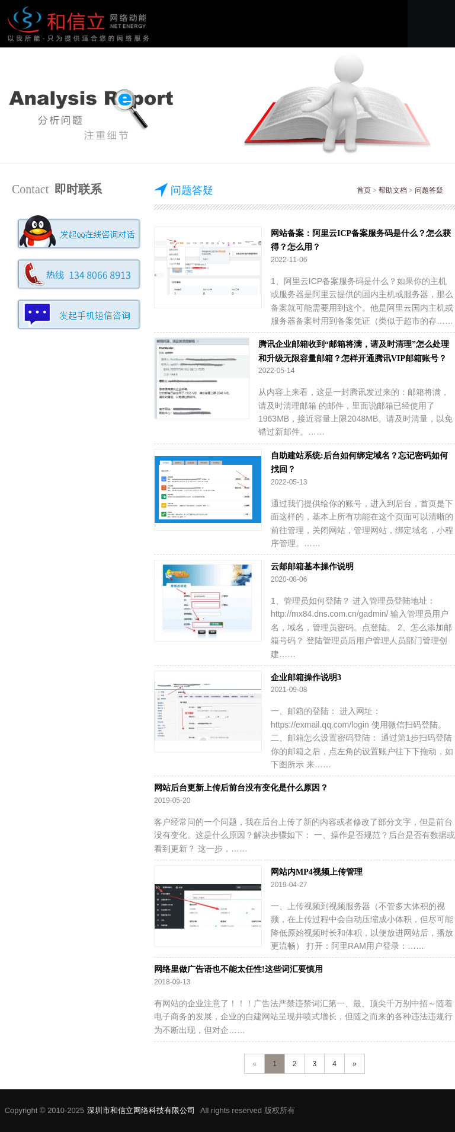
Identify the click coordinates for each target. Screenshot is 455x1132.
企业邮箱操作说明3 (306, 677)
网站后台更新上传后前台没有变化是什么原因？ (241, 787)
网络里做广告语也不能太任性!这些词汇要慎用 (238, 969)
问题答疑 (429, 190)
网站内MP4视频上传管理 (317, 872)
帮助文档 (393, 190)
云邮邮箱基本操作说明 (312, 566)
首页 (364, 190)
